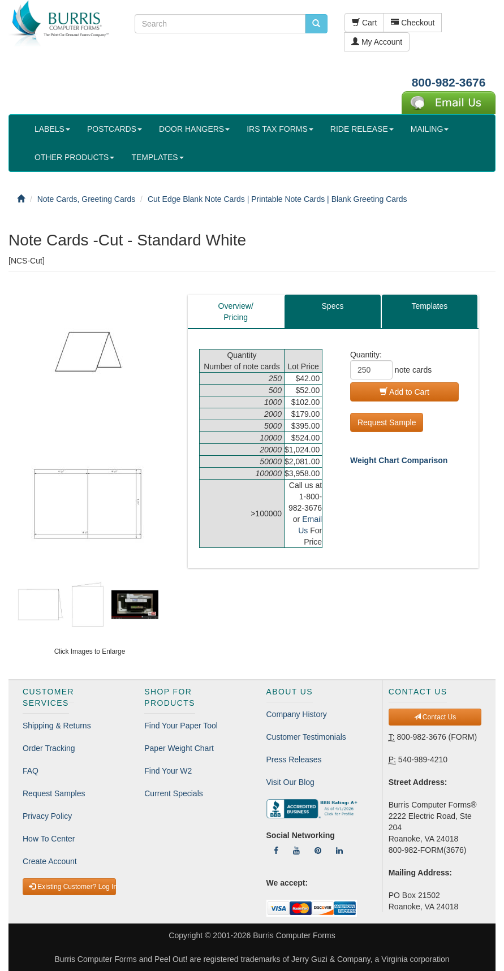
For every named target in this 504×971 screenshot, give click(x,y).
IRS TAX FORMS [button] (280, 128)
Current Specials (173, 793)
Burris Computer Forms (294, 935)
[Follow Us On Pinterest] (318, 850)
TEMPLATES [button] (157, 157)
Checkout (412, 22)
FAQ (30, 770)
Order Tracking (49, 748)
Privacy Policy (47, 816)
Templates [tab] (429, 305)
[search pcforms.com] (316, 23)
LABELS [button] (52, 128)
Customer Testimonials (306, 736)
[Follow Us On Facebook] (276, 850)
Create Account (50, 861)
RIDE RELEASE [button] (362, 128)
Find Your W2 (168, 770)
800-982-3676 (449, 82)
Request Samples (54, 793)
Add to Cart (404, 391)
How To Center (49, 838)
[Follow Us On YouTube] (296, 850)
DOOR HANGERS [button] (194, 128)
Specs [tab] (333, 305)
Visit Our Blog (290, 782)
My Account (376, 41)
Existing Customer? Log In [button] (72, 887)
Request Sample (386, 422)
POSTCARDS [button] (114, 128)
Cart (364, 22)
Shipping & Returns (57, 725)
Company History (296, 714)
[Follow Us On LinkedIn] (339, 850)
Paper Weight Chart (179, 748)
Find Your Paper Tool (181, 725)
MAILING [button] (430, 128)
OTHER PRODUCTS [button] (74, 157)
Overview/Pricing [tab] (235, 311)
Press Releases (294, 759)
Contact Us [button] (435, 717)
